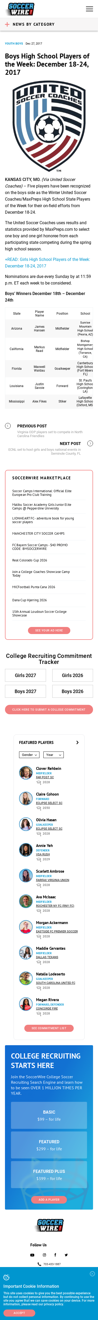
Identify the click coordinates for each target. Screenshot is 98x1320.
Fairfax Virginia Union (52, 880)
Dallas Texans (47, 957)
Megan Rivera (47, 999)
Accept (19, 1313)
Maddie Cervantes (50, 948)
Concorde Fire (47, 1008)
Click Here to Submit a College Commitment (49, 709)
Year (49, 755)
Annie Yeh (44, 845)
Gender (27, 755)
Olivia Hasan (46, 819)
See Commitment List (49, 1028)
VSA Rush (43, 854)
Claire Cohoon (47, 794)
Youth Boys (14, 43)
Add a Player (49, 1199)
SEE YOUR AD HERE (49, 630)
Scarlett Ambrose (50, 871)
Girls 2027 (25, 675)
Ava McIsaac (46, 896)
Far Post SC (45, 777)
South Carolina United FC (55, 983)
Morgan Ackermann (52, 922)
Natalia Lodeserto (50, 974)
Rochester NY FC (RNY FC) (55, 906)
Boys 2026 (72, 691)
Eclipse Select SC (49, 803)
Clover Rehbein (48, 768)
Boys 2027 (25, 691)
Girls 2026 (72, 675)
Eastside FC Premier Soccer (57, 931)
